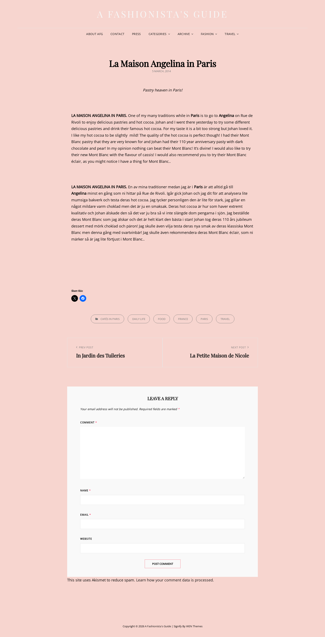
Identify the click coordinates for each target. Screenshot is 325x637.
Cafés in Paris (110, 319)
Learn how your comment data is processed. (175, 579)
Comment (88, 422)
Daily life (138, 319)
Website (86, 539)
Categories (158, 34)
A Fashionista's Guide (162, 14)
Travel (230, 34)
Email (85, 515)
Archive (184, 34)
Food (161, 319)
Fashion (207, 34)
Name (85, 490)
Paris (204, 319)
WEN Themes (194, 626)
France (183, 319)
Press (136, 34)
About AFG (94, 34)
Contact (117, 34)
